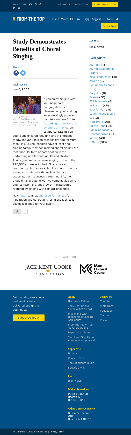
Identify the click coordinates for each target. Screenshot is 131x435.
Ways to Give (76, 358)
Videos (93, 138)
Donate (72, 353)
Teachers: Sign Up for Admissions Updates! (81, 339)
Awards (94, 81)
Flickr (103, 320)
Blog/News (96, 46)
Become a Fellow (78, 301)
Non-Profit (96, 121)
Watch (64, 19)
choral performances (52, 195)
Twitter (104, 315)
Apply (86, 19)
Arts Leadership (99, 77)
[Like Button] (17, 211)
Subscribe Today (105, 4)
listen (23, 195)
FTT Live (75, 19)
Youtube (105, 301)
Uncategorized (98, 134)
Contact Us (81, 4)
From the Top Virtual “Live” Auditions (80, 326)
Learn (94, 40)
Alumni (94, 64)
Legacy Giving (76, 367)
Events (93, 97)
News (110, 19)
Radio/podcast (99, 130)
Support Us (98, 19)
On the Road (97, 125)
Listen (55, 19)
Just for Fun (97, 109)
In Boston (95, 105)
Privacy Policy (57, 431)
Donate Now (110, 26)
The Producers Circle (81, 362)
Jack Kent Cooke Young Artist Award (80, 307)
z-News (94, 142)
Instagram (106, 306)
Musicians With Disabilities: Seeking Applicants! (80, 316)
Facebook (106, 310)
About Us (64, 4)
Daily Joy (95, 93)
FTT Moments (98, 101)
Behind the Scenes (101, 85)
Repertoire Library (79, 332)
